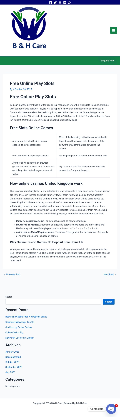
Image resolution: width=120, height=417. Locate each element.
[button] (107, 65)
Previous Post (11, 279)
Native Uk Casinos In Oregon (19, 342)
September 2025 (13, 371)
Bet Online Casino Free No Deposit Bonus (26, 321)
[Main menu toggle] (113, 32)
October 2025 (12, 366)
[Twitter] (55, 2)
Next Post (110, 279)
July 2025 (10, 376)
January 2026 (12, 356)
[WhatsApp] (69, 2)
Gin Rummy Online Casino (18, 331)
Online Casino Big (14, 336)
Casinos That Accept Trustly (19, 326)
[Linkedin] (64, 2)
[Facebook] (50, 2)
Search (8, 301)
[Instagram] (60, 2)
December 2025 (13, 361)
